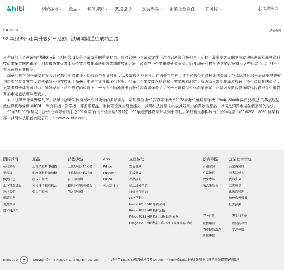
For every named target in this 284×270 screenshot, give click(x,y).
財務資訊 (209, 166)
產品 (74, 8)
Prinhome (109, 173)
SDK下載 (135, 198)
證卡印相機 (40, 179)
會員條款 (9, 204)
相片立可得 (110, 185)
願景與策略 (236, 166)
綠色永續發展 (238, 198)
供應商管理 (236, 191)
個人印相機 (40, 191)
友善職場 (235, 185)
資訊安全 (235, 179)
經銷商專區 (239, 223)
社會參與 (235, 204)
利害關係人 (236, 173)
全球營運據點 (12, 185)
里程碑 (7, 173)
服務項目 (209, 223)
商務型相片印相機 (44, 173)
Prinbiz (108, 179)
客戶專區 (238, 229)
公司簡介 (9, 166)
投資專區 (152, 8)
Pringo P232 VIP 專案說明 (147, 204)
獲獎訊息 (9, 179)
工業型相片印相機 (44, 166)
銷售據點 (97, 8)
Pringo (107, 166)
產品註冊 (135, 179)
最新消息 (9, 198)
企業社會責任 (183, 8)
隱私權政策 (11, 210)
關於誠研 (52, 8)
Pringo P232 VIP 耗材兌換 (147, 210)
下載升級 (135, 173)
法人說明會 (210, 185)
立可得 (213, 8)
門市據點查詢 (212, 229)
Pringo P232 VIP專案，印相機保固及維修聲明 (160, 223)
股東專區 (209, 179)
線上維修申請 (138, 185)
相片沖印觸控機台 (44, 185)
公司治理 (209, 173)
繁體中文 (268, 8)
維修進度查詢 (138, 191)
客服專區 (209, 235)
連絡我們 (9, 191)
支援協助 (125, 8)
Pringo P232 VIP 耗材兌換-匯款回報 (154, 216)
